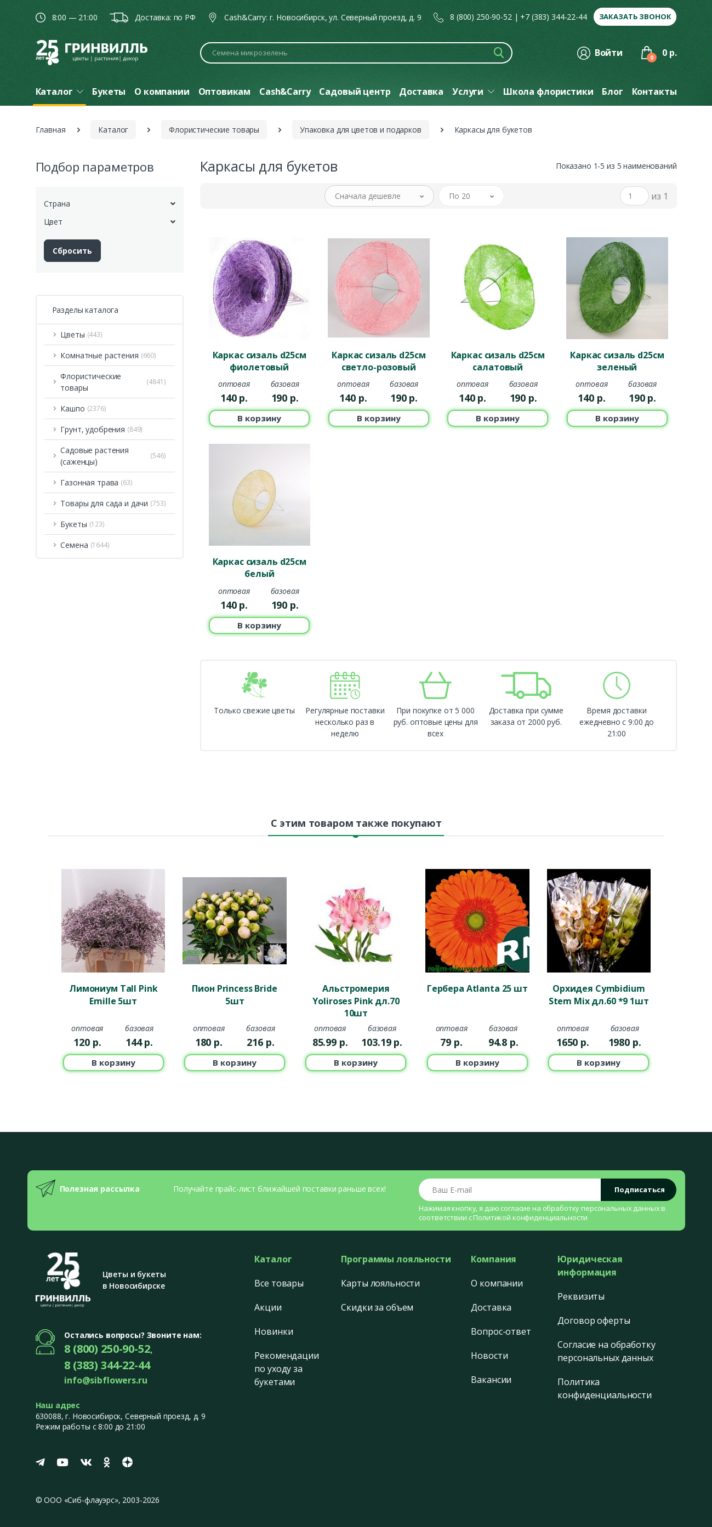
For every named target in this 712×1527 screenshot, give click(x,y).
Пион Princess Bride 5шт (234, 994)
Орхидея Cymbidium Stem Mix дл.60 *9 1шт (599, 994)
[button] (379, 196)
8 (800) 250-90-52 (481, 17)
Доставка (491, 1307)
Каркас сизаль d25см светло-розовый (378, 361)
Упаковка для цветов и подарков (360, 129)
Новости (489, 1355)
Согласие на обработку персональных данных (606, 1351)
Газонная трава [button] (96, 482)
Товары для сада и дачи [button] (113, 503)
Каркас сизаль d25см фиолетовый (259, 361)
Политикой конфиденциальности (530, 1217)
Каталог (113, 129)
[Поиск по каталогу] (356, 53)
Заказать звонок (635, 16)
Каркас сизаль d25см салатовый (498, 361)
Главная (51, 129)
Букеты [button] (82, 524)
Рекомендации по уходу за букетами (286, 1368)
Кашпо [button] (83, 408)
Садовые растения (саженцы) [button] (113, 456)
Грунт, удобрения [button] (101, 429)
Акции (267, 1307)
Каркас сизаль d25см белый (259, 568)
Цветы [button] (81, 334)
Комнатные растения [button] (108, 355)
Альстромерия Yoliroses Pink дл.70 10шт (355, 999)
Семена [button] (84, 545)
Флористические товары (214, 129)
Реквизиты (581, 1296)
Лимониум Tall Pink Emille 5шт (113, 994)
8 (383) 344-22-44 (107, 1365)
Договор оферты (593, 1320)
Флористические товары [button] (113, 382)
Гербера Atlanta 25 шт (477, 988)
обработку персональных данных (601, 1208)
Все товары (279, 1283)
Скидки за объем (377, 1307)
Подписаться (639, 1189)
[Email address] (510, 1190)
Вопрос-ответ (501, 1331)
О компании (497, 1283)
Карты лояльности (380, 1283)
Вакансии (491, 1380)
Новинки (273, 1331)
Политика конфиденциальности (604, 1388)
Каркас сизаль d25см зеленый (617, 361)
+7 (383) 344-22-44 (553, 17)
